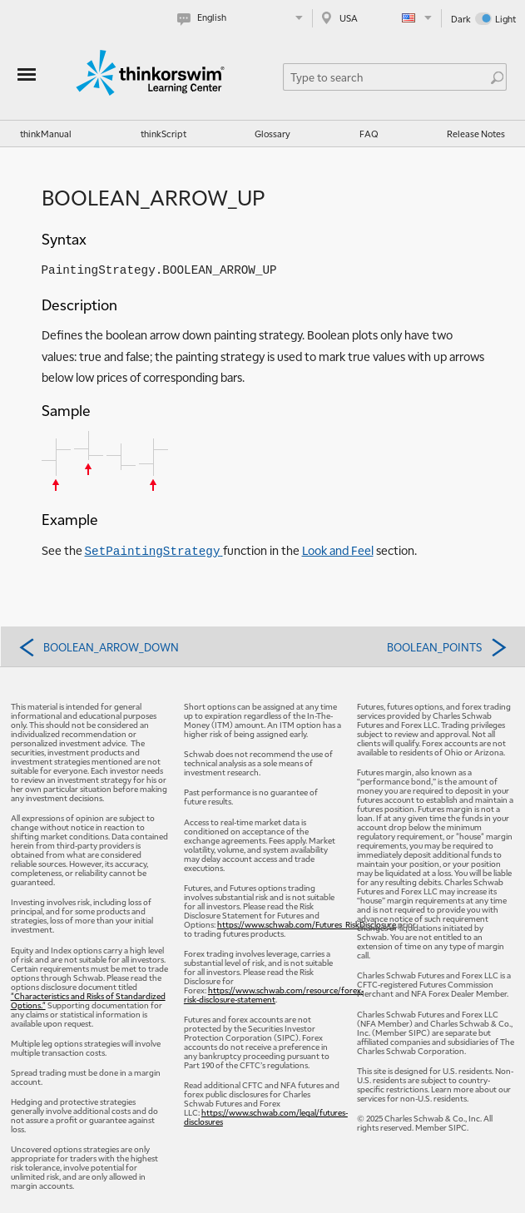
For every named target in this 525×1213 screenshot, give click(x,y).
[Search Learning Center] (387, 77)
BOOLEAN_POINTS (448, 646)
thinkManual (46, 133)
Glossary (272, 133)
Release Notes (476, 133)
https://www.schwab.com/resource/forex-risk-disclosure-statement (274, 994)
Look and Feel (338, 549)
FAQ (369, 133)
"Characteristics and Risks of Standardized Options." (88, 1000)
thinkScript (163, 133)
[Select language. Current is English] (243, 18)
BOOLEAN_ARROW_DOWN (98, 646)
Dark (461, 18)
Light (505, 18)
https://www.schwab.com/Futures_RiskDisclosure (306, 923)
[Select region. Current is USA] (377, 18)
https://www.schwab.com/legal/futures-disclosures (266, 1116)
